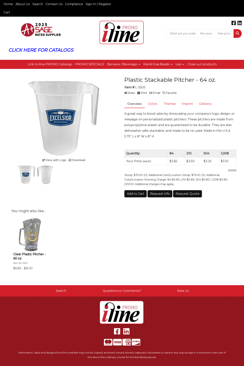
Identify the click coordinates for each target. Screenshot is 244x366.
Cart (7, 12)
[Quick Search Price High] (225, 33)
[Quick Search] (181, 33)
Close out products (202, 64)
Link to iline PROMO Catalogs (50, 64)
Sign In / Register (98, 4)
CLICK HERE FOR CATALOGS (40, 50)
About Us (23, 4)
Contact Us (54, 4)
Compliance (74, 4)
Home (8, 4)
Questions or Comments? (122, 291)
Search (37, 4)
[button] (124, 64)
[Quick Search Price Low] (207, 33)
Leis (178, 64)
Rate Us (183, 291)
